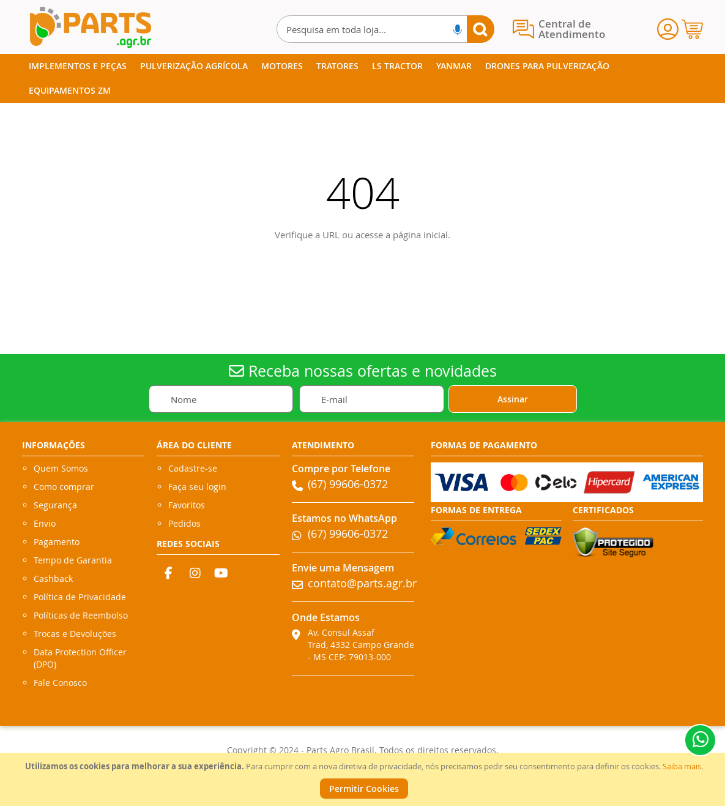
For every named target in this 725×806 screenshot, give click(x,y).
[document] (364, 779)
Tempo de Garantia (73, 560)
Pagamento (57, 542)
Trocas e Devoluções (75, 633)
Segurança (55, 505)
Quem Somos (61, 468)
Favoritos (186, 505)
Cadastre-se (192, 468)
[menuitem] (77, 66)
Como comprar (64, 486)
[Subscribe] (512, 399)
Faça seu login (197, 486)
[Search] (480, 29)
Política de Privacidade (80, 597)
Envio (45, 523)
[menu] (363, 78)
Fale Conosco (60, 682)
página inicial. (421, 234)
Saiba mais (682, 766)
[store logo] (90, 27)
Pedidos (184, 523)
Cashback (53, 578)
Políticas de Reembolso (81, 615)
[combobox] (385, 29)
